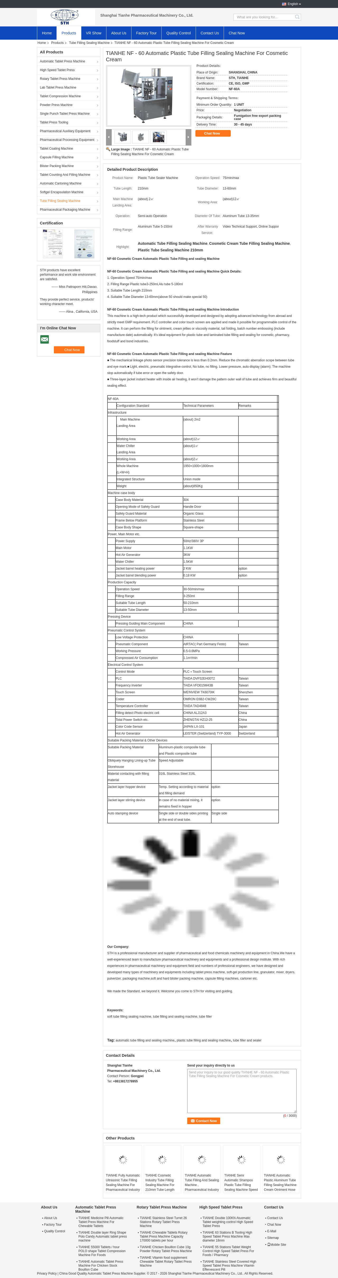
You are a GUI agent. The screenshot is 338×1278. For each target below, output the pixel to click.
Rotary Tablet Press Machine (60, 79)
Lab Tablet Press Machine (58, 87)
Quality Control (178, 33)
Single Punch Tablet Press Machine (65, 114)
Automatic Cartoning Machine (60, 183)
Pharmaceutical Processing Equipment (67, 140)
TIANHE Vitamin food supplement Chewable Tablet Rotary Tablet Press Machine (165, 1261)
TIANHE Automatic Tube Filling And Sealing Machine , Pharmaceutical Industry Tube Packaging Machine (202, 1187)
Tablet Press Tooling (54, 122)
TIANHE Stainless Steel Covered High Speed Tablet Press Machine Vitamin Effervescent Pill (229, 1265)
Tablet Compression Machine (60, 96)
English (293, 4)
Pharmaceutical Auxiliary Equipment (65, 131)
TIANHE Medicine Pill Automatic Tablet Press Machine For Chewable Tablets (101, 1222)
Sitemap (273, 1238)
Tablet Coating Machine (56, 148)
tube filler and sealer (247, 1040)
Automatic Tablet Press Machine (62, 61)
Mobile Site (276, 1245)
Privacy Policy (47, 1273)
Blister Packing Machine (57, 166)
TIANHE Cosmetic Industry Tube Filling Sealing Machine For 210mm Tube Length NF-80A (159, 1185)
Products (69, 33)
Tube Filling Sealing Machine (89, 43)
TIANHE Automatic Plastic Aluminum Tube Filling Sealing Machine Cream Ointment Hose (280, 1183)
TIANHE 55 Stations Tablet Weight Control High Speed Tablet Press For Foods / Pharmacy (228, 1251)
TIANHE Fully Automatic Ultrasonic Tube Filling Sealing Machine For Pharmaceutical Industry (123, 1183)
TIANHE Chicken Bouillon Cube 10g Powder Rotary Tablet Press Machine (166, 1249)
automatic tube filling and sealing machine (145, 1040)
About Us (118, 33)
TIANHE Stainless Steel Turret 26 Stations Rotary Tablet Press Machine (163, 1222)
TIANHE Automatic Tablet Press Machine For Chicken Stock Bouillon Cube (100, 1265)
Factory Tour (146, 33)
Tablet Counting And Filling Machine (65, 175)
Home (47, 33)
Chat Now (237, 33)
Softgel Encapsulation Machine (61, 192)
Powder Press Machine (56, 105)
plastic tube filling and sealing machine (204, 1040)
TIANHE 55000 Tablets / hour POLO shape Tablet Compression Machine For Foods (102, 1251)
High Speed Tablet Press (57, 70)
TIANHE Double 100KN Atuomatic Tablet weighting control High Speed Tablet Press (228, 1222)
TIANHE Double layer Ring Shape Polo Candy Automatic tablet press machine (102, 1236)
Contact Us (210, 33)
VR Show (93, 33)
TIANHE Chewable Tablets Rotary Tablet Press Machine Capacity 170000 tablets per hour (163, 1236)
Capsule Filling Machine (56, 157)
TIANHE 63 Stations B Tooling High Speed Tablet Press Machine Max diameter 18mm (227, 1236)
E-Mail (271, 1231)
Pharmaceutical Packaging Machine (65, 209)
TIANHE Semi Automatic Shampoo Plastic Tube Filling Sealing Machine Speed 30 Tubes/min (241, 1185)
